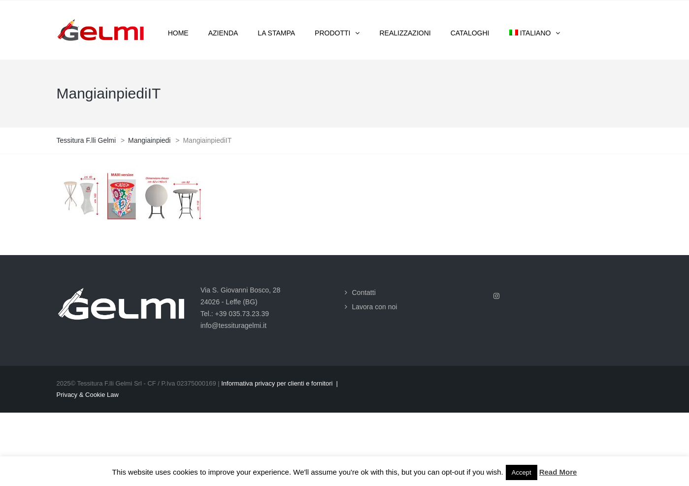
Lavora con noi (374, 307)
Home (178, 33)
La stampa (276, 33)
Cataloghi (470, 33)
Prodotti (332, 33)
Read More (558, 472)
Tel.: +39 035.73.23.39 (234, 314)
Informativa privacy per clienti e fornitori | (279, 383)
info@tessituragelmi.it (233, 325)
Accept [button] (521, 472)
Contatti (364, 292)
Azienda (223, 33)
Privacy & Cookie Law (88, 394)
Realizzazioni (404, 33)
